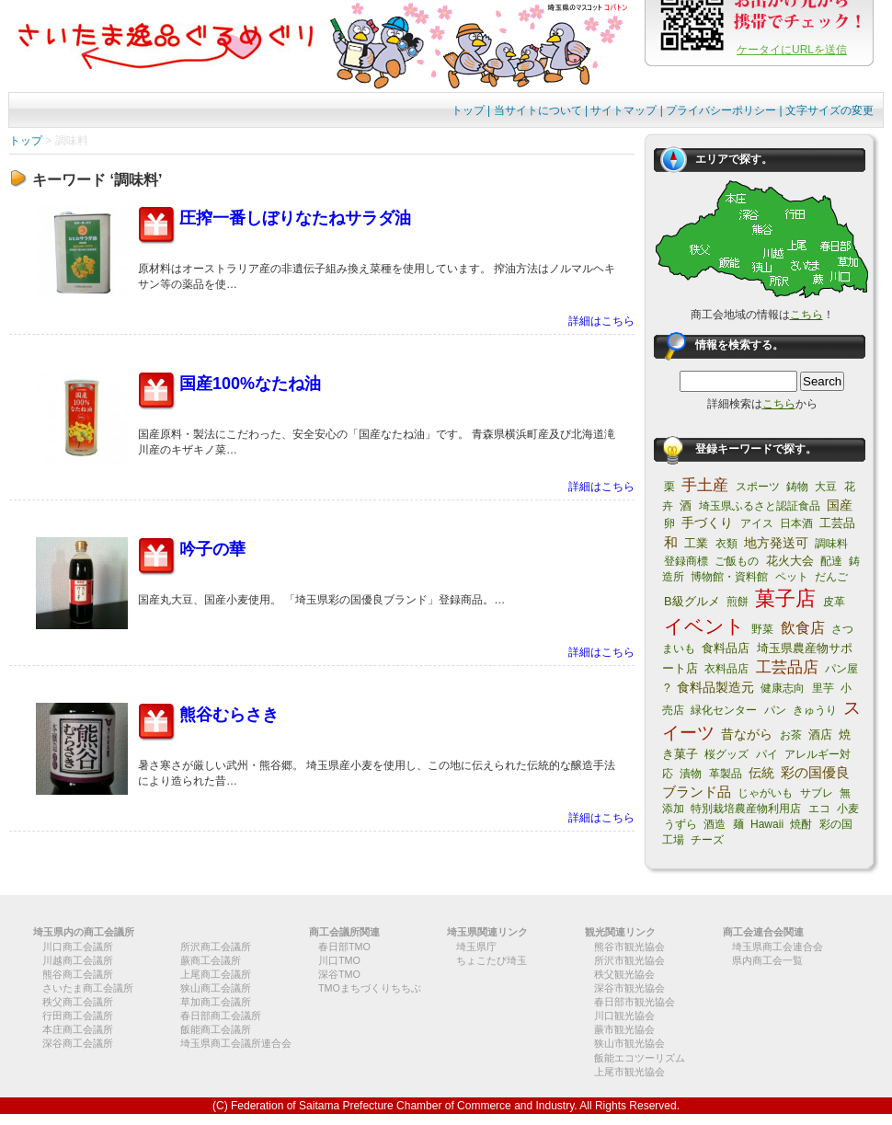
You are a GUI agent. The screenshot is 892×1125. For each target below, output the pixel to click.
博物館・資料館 (729, 576)
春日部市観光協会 (634, 1001)
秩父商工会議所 (77, 1001)
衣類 (726, 543)
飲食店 (803, 628)
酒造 (714, 824)
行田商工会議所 (77, 1015)
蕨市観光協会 (624, 1029)
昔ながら (746, 734)
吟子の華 (212, 549)
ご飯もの (737, 561)
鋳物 (797, 486)
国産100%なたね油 (250, 383)
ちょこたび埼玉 (491, 960)
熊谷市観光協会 (629, 946)
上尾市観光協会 (629, 1071)
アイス (756, 523)
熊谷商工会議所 (77, 974)
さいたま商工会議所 (87, 987)
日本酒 (796, 523)
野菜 (762, 629)
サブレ (816, 792)
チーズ (707, 839)
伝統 (761, 772)
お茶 (791, 735)
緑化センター (724, 710)
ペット (791, 576)
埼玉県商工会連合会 (777, 946)
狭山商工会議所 (215, 987)
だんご (831, 576)
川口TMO (339, 960)
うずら (680, 824)
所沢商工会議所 (215, 946)
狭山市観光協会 (629, 1043)
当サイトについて (538, 110)
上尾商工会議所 (215, 974)
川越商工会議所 (77, 960)
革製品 (725, 773)
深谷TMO (339, 974)
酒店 (820, 734)
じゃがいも (765, 792)
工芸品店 (787, 667)
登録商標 (686, 561)
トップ (468, 110)
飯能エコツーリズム (639, 1057)
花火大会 (790, 561)
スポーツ (758, 486)
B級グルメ (692, 601)
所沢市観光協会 (629, 960)
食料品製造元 (715, 687)
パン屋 (841, 668)
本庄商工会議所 (77, 1029)
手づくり (707, 522)
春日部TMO (344, 946)
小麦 (848, 808)
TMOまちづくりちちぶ (369, 987)
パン (775, 710)
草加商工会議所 (215, 1001)
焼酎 (801, 824)
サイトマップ (623, 110)
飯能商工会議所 (215, 1029)
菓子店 (785, 598)
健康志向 (782, 688)
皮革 (834, 601)
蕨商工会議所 (210, 960)
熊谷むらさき (229, 715)
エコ (819, 808)
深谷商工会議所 (77, 1043)
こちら (806, 314)
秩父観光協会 (624, 974)
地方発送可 (776, 542)
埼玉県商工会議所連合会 (236, 1043)
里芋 (823, 688)
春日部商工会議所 (220, 1015)
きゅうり (815, 710)
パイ (767, 754)
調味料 (831, 543)
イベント (704, 626)
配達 (831, 561)
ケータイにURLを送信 (792, 49)
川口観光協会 (624, 1015)
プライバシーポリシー (721, 110)
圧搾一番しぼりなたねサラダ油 (295, 218)
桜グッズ (726, 754)
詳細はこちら (601, 321)
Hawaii (766, 824)
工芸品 (837, 523)
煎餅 (737, 601)
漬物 (691, 773)
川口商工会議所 (77, 946)
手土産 (704, 485)
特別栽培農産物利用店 (746, 808)
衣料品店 (726, 668)
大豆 (826, 486)
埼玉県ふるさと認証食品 (759, 505)
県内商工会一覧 (767, 960)
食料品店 (725, 648)
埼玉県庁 (476, 946)
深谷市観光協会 (629, 987)
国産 (839, 505)
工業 (696, 543)
